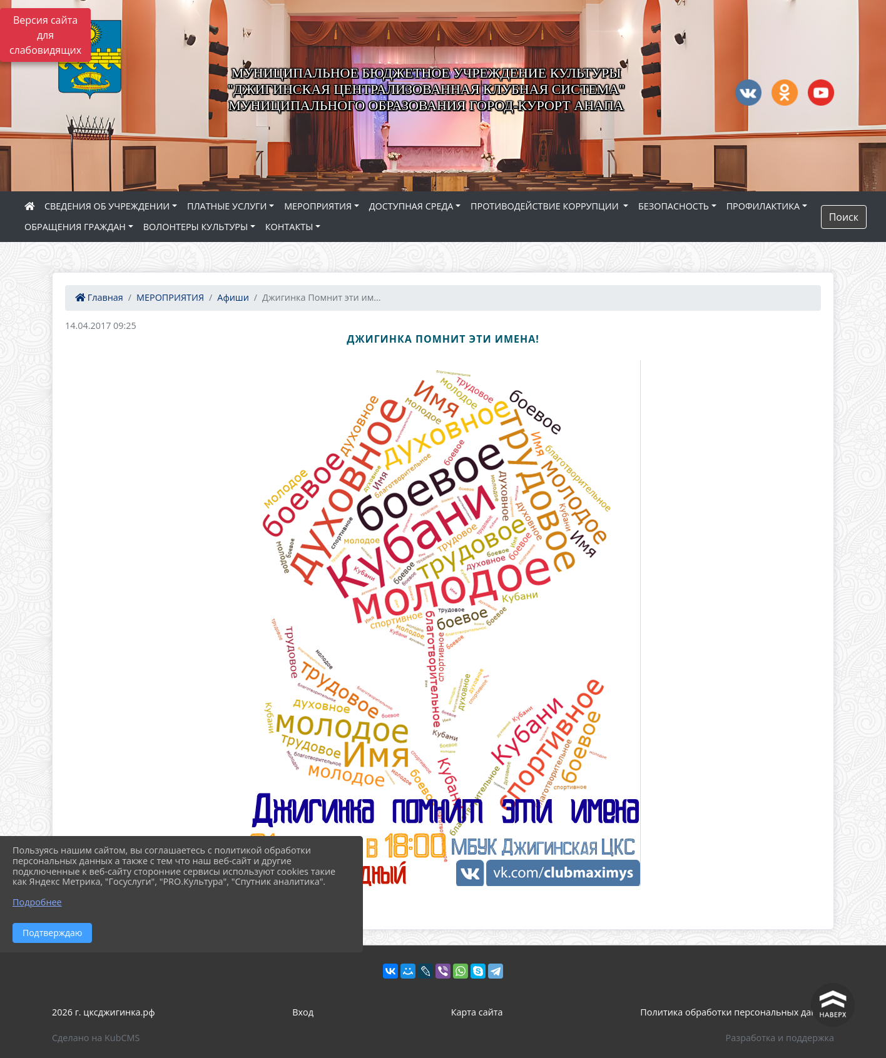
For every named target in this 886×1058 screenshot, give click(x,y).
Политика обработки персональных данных (737, 1012)
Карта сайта (477, 1012)
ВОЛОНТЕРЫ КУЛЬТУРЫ (195, 227)
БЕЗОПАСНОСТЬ (673, 206)
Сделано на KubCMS (96, 1038)
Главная (99, 297)
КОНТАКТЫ (289, 227)
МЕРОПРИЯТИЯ (318, 206)
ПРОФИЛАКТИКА (763, 206)
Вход (302, 1012)
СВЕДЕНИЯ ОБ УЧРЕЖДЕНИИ (107, 206)
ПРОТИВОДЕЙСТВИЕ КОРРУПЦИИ (546, 206)
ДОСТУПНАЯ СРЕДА (411, 206)
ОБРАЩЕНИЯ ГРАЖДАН (75, 227)
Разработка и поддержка (780, 1038)
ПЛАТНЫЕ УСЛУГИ (227, 206)
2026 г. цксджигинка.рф (103, 1012)
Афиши (233, 297)
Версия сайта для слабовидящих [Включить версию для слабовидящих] (45, 35)
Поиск (843, 217)
